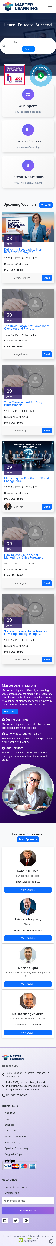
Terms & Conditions (16, 1136)
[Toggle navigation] (50, 6)
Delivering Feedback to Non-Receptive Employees (23, 250)
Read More (10, 711)
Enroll (46, 277)
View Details (28, 889)
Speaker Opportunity (16, 1148)
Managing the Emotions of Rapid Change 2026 (26, 479)
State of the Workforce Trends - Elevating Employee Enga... (25, 632)
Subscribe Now (28, 1210)
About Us (10, 1113)
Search (28, 49)
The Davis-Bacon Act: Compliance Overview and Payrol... (27, 327)
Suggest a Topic (13, 1154)
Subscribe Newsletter (17, 1187)
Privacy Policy (12, 1142)
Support (9, 1124)
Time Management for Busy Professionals (23, 403)
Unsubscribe (12, 1193)
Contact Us (11, 1130)
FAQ (7, 1118)
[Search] (28, 42)
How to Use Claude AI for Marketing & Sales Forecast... (24, 556)
